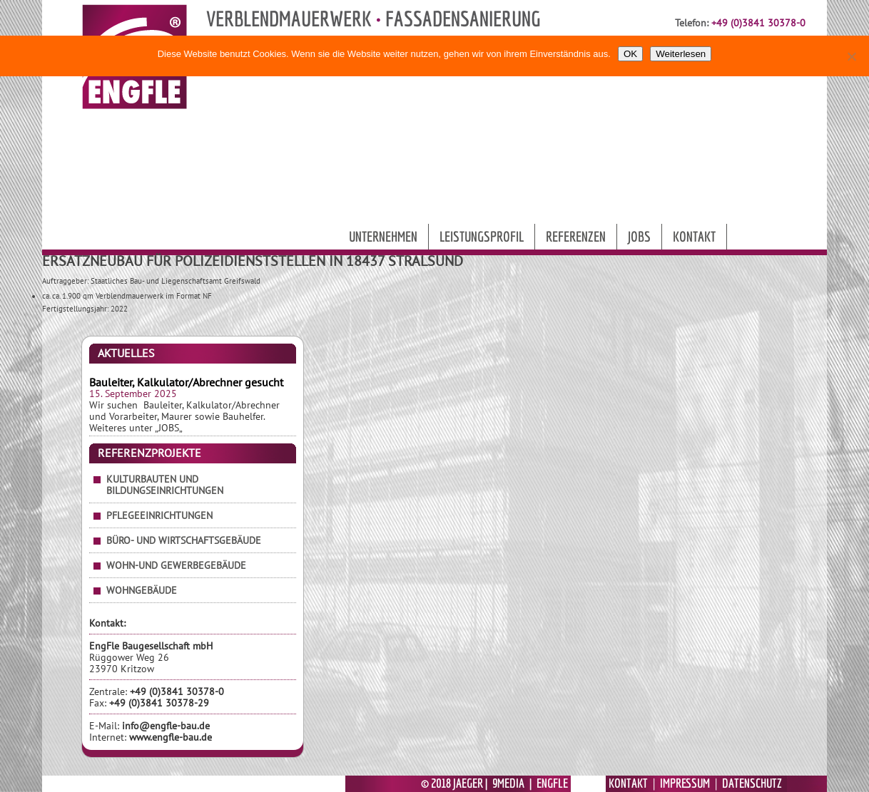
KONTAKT (628, 783)
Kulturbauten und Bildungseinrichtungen (164, 485)
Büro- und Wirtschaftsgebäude (183, 540)
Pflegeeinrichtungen (159, 515)
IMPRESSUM (685, 783)
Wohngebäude (141, 590)
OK (630, 53)
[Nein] (851, 56)
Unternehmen (383, 236)
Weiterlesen (681, 53)
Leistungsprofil (481, 236)
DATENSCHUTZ (752, 783)
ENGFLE (552, 783)
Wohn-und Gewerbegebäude (176, 565)
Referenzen (576, 236)
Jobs (639, 236)
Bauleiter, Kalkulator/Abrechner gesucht (186, 382)
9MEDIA (508, 783)
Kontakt (694, 236)
